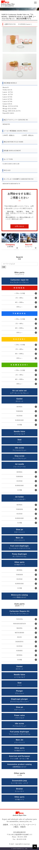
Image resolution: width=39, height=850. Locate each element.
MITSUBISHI (19, 632)
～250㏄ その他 (19, 293)
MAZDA (19, 628)
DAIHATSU (19, 641)
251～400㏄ (19, 298)
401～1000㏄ (19, 302)
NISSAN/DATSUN (19, 623)
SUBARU (19, 650)
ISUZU (19, 637)
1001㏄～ (19, 307)
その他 (19, 424)
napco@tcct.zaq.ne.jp (22, 844)
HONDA (19, 288)
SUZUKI (19, 339)
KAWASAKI (19, 365)
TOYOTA (19, 619)
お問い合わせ (19, 226)
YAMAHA (19, 313)
